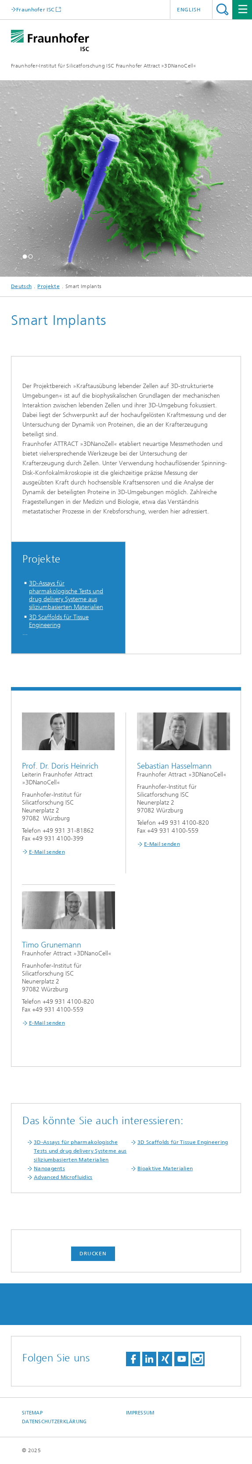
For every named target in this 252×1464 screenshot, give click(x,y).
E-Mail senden (47, 852)
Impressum (140, 1413)
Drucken (93, 1253)
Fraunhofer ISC (35, 9)
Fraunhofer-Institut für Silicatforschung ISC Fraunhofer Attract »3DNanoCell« (104, 66)
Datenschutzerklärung (54, 1422)
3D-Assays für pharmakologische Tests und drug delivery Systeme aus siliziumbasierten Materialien (66, 595)
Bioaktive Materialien (165, 1168)
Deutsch (21, 286)
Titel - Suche (222, 9)
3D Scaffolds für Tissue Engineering (59, 621)
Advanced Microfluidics (63, 1177)
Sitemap (32, 1413)
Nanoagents (49, 1168)
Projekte (48, 286)
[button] (25, 256)
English (189, 10)
